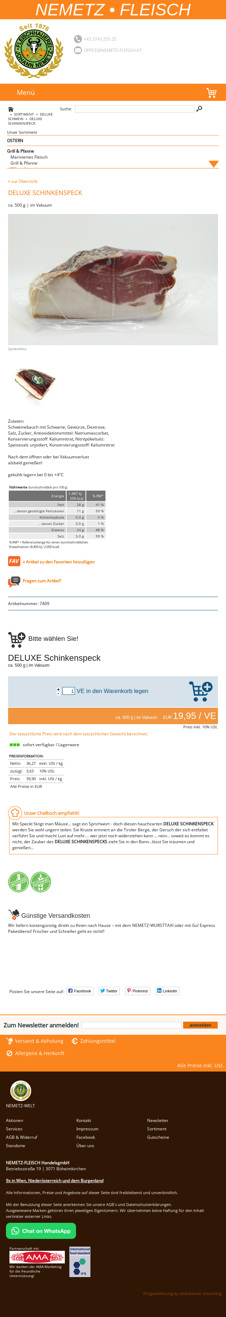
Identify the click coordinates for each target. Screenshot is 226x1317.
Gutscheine (158, 1137)
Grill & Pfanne (20, 151)
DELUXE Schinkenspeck (25, 121)
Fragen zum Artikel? (42, 581)
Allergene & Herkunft (39, 1053)
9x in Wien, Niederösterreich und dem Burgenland (54, 1181)
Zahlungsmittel (98, 1041)
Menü (26, 92)
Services (14, 1129)
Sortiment (24, 114)
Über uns (85, 1146)
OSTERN (15, 141)
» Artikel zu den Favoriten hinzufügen (59, 562)
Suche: (66, 108)
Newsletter (158, 1120)
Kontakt (83, 1120)
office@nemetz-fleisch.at (113, 50)
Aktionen (14, 1120)
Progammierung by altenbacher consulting (182, 1293)
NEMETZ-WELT (20, 1103)
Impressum (87, 1129)
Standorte (15, 1146)
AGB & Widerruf (21, 1137)
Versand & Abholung (39, 1041)
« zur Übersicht (22, 181)
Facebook (85, 1137)
